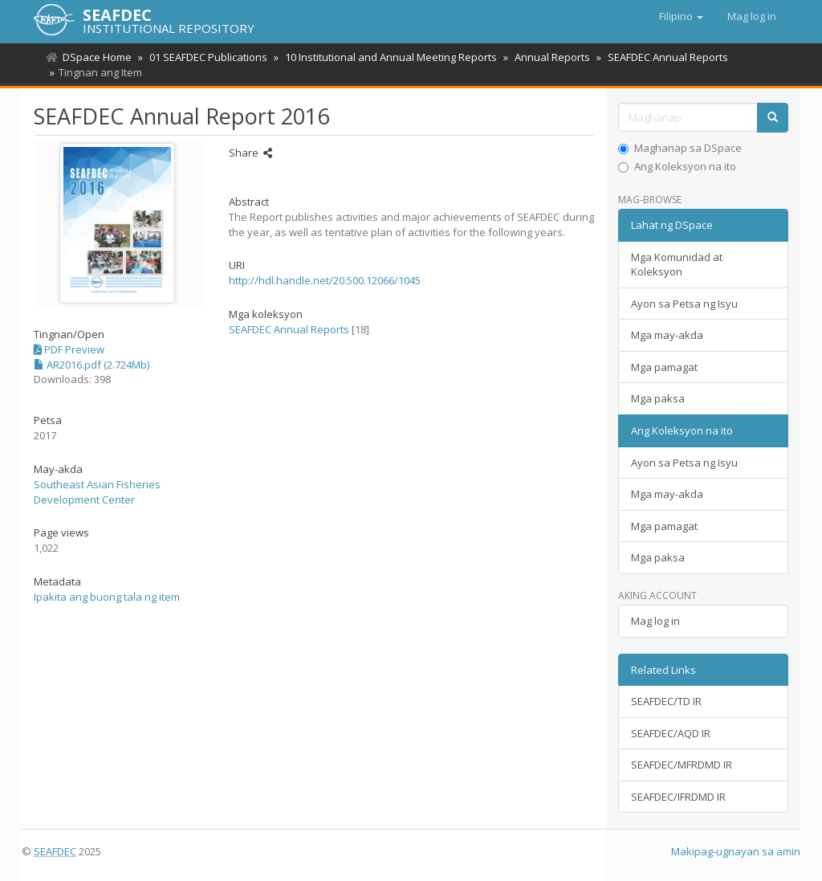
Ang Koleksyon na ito (677, 166)
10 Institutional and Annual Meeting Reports (386, 57)
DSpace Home (97, 57)
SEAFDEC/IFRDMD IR (678, 796)
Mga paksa (658, 398)
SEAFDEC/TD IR (666, 701)
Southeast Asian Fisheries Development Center (97, 492)
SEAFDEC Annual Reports (658, 57)
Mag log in (655, 621)
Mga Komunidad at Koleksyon (676, 264)
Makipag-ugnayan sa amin (735, 851)
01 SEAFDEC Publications (206, 57)
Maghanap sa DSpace (680, 148)
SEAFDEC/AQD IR (670, 733)
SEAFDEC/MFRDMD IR (681, 764)
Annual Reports (545, 57)
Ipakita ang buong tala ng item (107, 596)
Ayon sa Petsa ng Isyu (684, 303)
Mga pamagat (664, 367)
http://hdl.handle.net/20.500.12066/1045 (325, 280)
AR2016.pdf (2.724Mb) (91, 364)
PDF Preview (69, 349)
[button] (681, 16)
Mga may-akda (667, 335)
